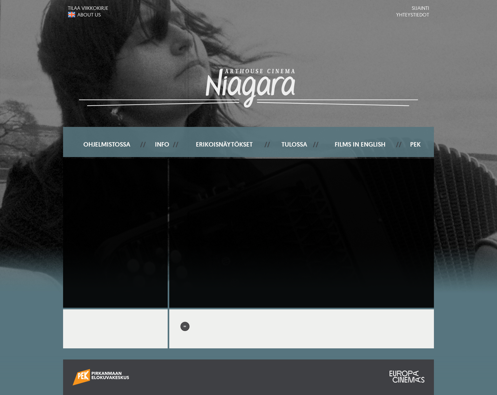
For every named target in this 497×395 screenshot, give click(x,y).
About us (89, 14)
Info (162, 144)
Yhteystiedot (412, 14)
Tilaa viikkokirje (88, 8)
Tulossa (294, 144)
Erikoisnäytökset (224, 144)
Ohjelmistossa (106, 144)
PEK (415, 144)
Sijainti (420, 8)
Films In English (360, 144)
